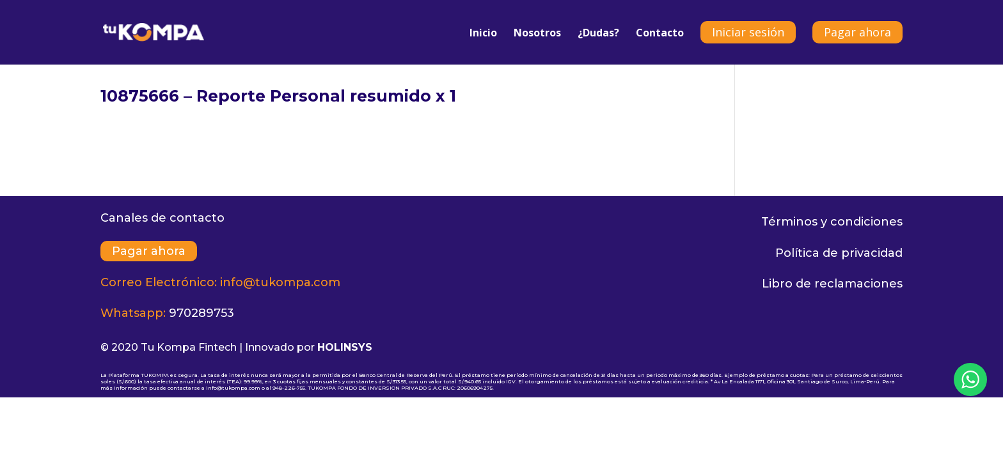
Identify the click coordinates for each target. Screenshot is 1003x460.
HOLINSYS (344, 347)
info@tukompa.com (280, 282)
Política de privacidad (839, 253)
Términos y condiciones (832, 222)
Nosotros (537, 34)
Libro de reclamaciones (832, 284)
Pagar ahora (857, 32)
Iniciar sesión (748, 32)
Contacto (660, 34)
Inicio (483, 34)
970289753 (201, 313)
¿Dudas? (598, 34)
